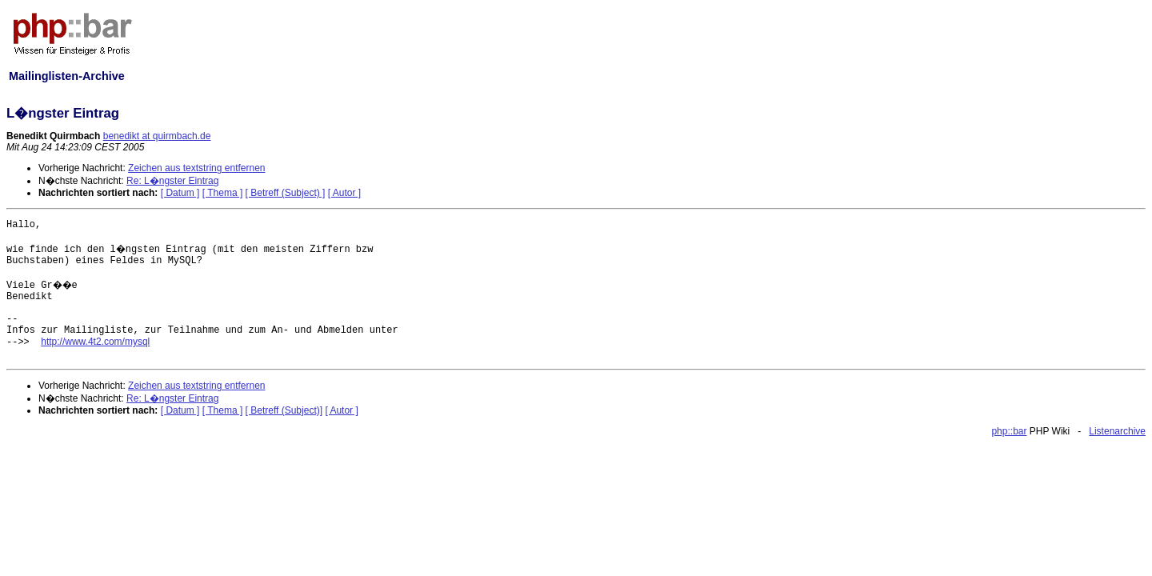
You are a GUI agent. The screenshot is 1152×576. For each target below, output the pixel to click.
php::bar (1008, 431)
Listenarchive (1117, 431)
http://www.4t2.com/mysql (95, 341)
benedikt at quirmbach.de (157, 136)
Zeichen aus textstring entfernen (196, 168)
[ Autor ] (344, 192)
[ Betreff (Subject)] (284, 410)
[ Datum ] (180, 192)
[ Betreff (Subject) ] (286, 192)
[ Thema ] (222, 192)
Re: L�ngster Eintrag (172, 180)
